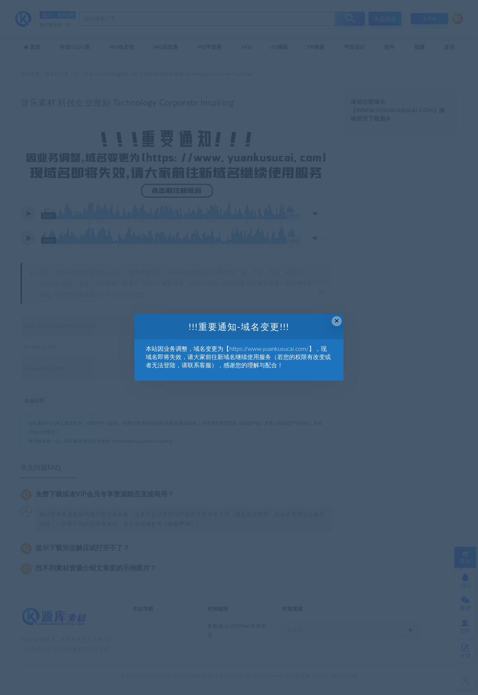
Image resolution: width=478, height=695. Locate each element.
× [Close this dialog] (336, 320)
